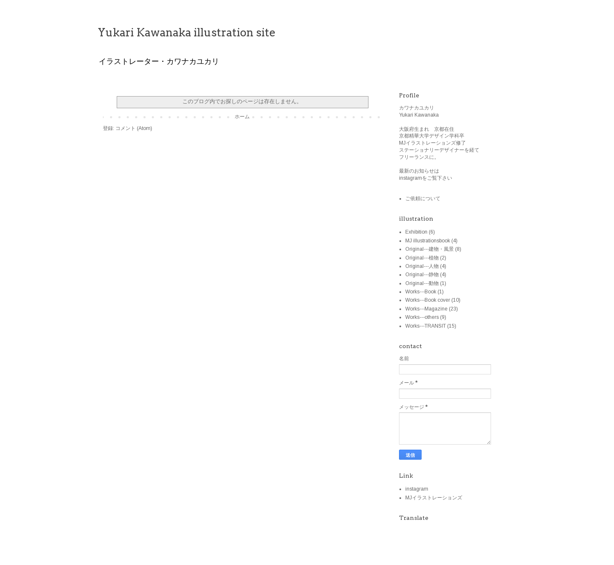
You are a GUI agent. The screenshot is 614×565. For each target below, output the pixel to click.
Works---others (422, 317)
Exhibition (416, 232)
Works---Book (420, 292)
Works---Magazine (426, 309)
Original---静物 (422, 274)
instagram (416, 489)
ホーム (242, 117)
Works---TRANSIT (425, 326)
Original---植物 (422, 258)
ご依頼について (422, 198)
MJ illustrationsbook (427, 241)
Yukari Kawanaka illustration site (187, 32)
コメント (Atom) (133, 128)
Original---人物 (422, 266)
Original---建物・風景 (429, 249)
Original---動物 (422, 283)
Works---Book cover (427, 300)
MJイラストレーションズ (433, 498)
